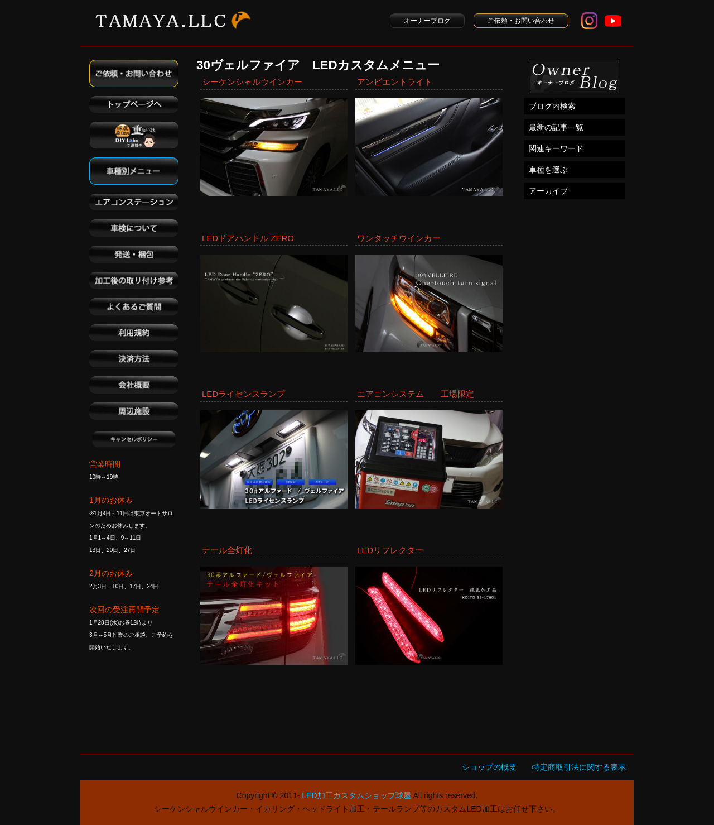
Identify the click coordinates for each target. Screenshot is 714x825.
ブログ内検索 (552, 106)
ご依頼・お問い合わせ (521, 21)
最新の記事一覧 (556, 127)
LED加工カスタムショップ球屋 (356, 795)
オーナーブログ (427, 21)
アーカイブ (548, 190)
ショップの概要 (489, 766)
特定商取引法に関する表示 (579, 766)
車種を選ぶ (548, 169)
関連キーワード (556, 148)
